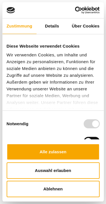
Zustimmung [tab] (19, 26)
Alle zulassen (53, 151)
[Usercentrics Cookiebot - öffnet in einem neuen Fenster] (75, 10)
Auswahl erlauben (53, 170)
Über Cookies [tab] (85, 26)
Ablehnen (52, 188)
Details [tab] (52, 26)
